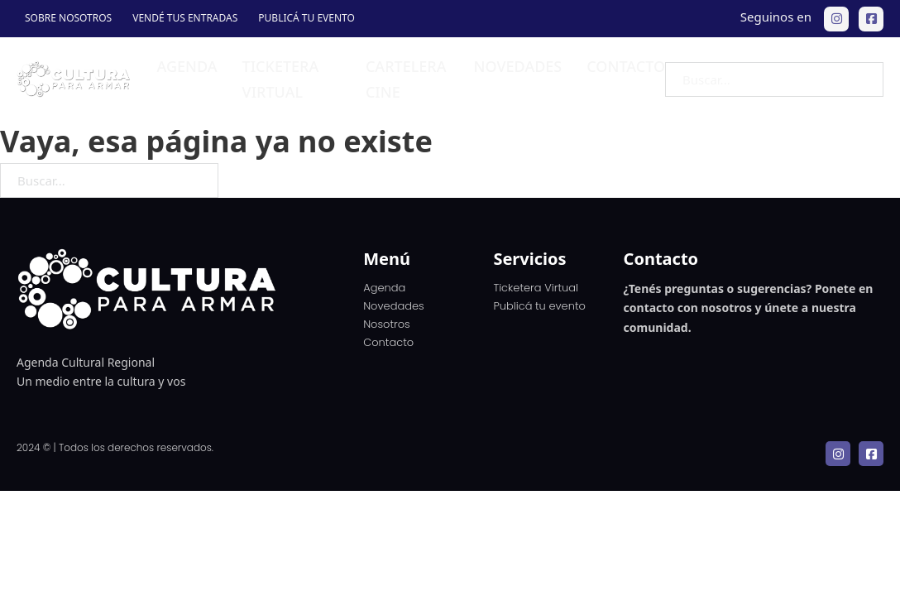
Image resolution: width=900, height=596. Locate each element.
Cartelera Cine (406, 79)
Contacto (625, 66)
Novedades (518, 66)
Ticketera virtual (280, 79)
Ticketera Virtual (535, 288)
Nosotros (386, 324)
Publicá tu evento (306, 18)
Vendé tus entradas (184, 18)
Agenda (186, 66)
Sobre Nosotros (68, 18)
